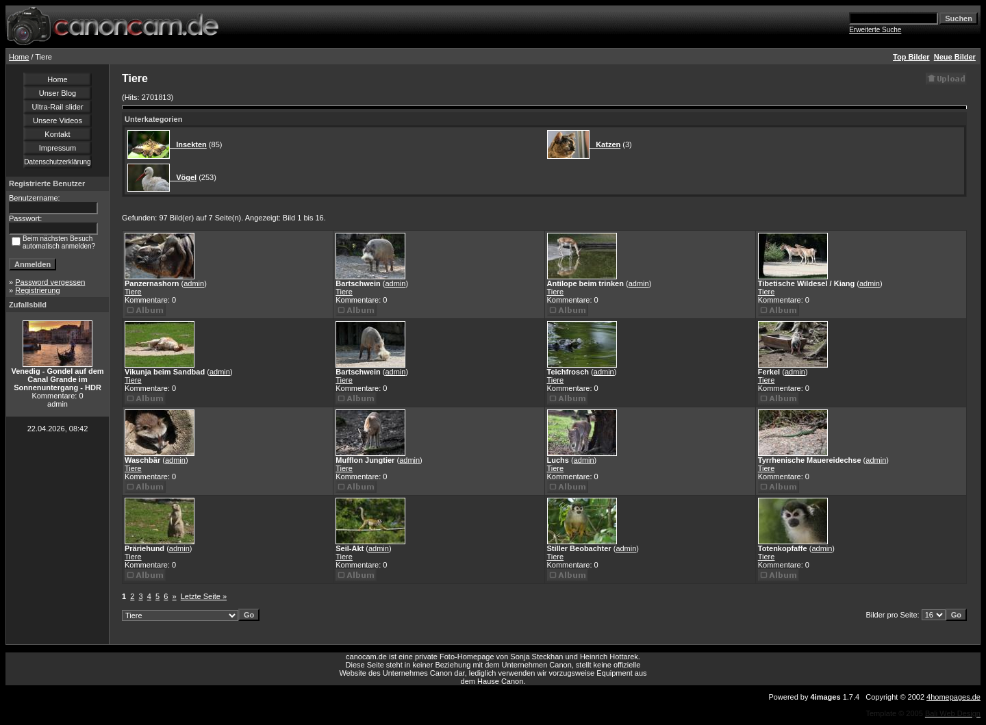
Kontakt (57, 134)
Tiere (133, 292)
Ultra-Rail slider (57, 107)
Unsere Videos (57, 120)
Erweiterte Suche (875, 30)
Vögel (183, 177)
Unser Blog (57, 93)
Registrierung (37, 290)
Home (19, 57)
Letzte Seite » (204, 596)
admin (194, 283)
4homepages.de (953, 697)
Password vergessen (50, 282)
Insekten (188, 144)
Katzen (605, 144)
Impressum (57, 148)
